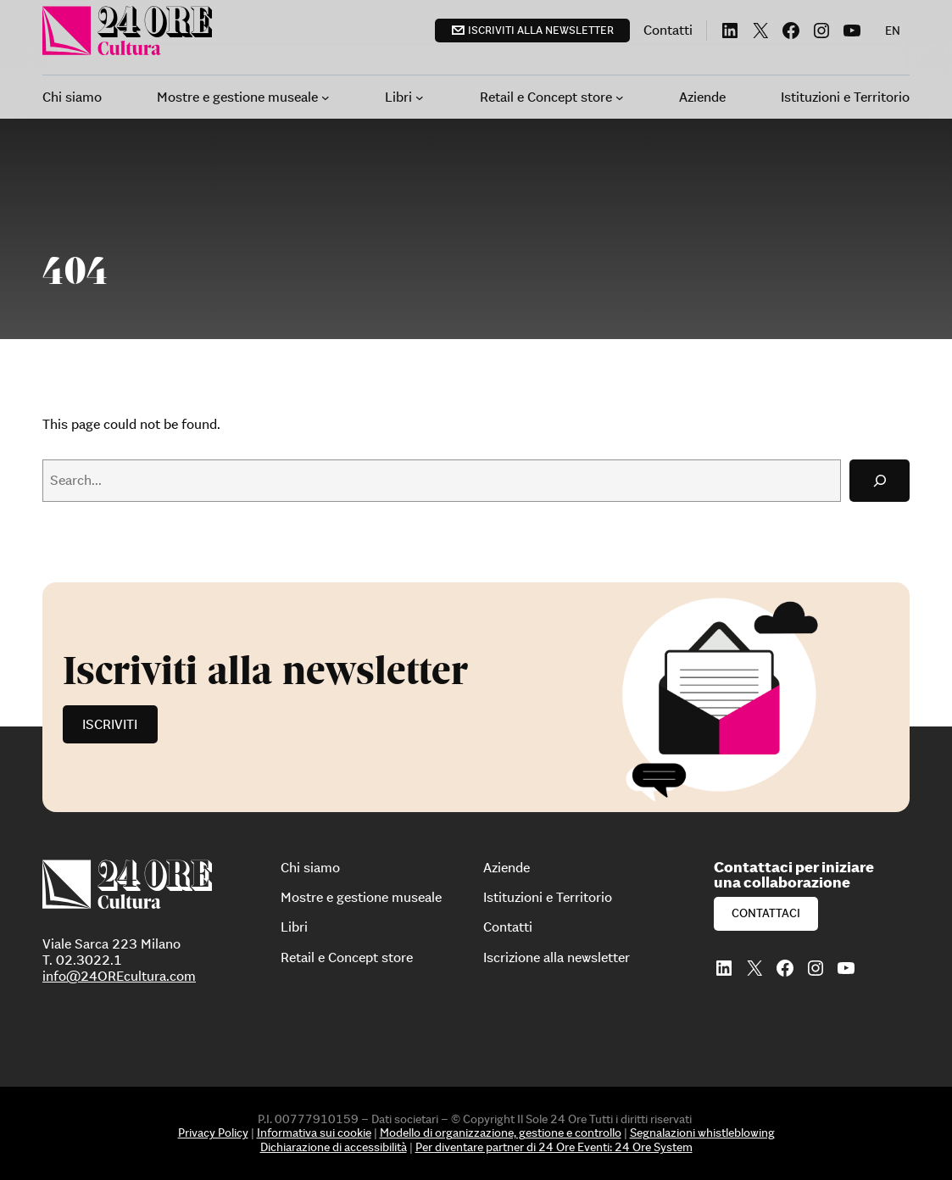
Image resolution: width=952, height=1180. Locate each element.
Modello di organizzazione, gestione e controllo (500, 1132)
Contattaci (766, 913)
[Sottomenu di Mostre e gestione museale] (325, 97)
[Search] (879, 480)
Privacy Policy (213, 1132)
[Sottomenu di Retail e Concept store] (619, 97)
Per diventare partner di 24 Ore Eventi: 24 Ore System (554, 1147)
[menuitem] (893, 30)
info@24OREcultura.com (119, 975)
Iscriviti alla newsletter (541, 30)
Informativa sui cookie (314, 1132)
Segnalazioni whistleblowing (702, 1132)
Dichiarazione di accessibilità (333, 1147)
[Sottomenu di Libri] (419, 97)
